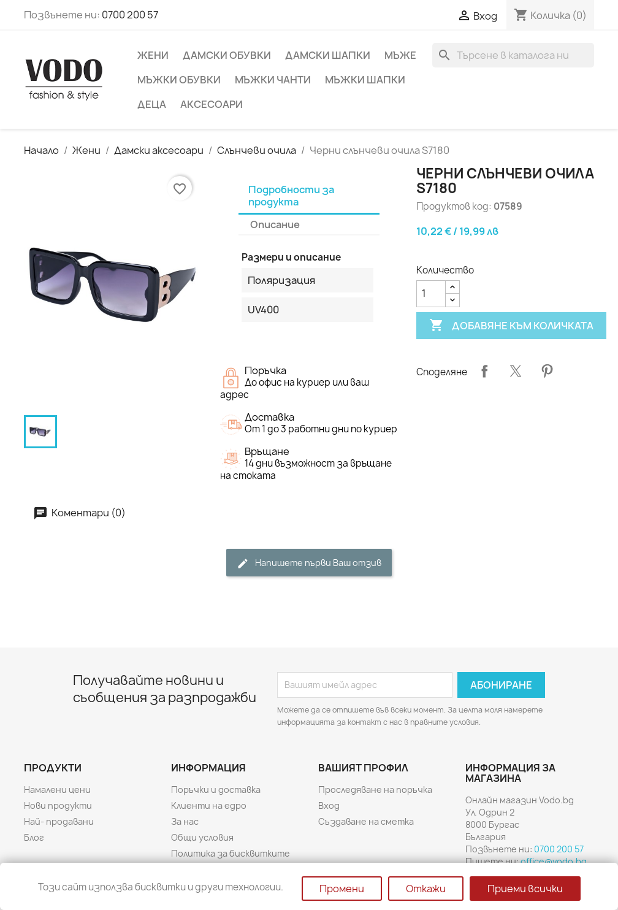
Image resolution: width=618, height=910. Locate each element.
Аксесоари (211, 104)
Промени (341, 888)
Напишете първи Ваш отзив (309, 563)
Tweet (515, 371)
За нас (185, 821)
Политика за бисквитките (230, 853)
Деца (151, 104)
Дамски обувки (227, 55)
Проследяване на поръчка (375, 789)
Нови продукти (58, 805)
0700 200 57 (130, 14)
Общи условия (202, 837)
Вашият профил (363, 767)
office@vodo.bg (554, 861)
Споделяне (484, 371)
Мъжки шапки (365, 79)
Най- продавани (59, 821)
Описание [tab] (275, 224)
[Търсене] (513, 55)
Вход (329, 805)
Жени (153, 55)
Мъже (400, 55)
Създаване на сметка (366, 821)
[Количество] (431, 293)
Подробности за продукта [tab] (291, 195)
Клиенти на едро (208, 805)
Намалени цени (57, 789)
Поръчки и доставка (216, 789)
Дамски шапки (327, 55)
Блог (34, 837)
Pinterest (547, 371)
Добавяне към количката (511, 326)
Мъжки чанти (273, 79)
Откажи (426, 888)
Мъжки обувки (179, 79)
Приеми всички (525, 888)
